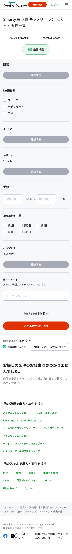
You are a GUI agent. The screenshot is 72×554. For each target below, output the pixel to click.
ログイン (55, 4)
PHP (5, 472)
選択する (36, 75)
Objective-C (10, 488)
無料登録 (37, 4)
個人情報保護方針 (49, 536)
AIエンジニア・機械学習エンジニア (21, 451)
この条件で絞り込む (36, 326)
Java (18, 472)
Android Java (50, 472)
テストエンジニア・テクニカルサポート (24, 443)
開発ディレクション (27, 480)
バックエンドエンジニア (15, 412)
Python (29, 488)
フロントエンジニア (46, 412)
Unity (48, 480)
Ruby (32, 472)
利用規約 (37, 536)
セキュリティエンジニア (15, 435)
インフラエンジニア (53, 428)
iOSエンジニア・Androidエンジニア (22, 420)
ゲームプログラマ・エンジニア (19, 428)
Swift (6, 480)
